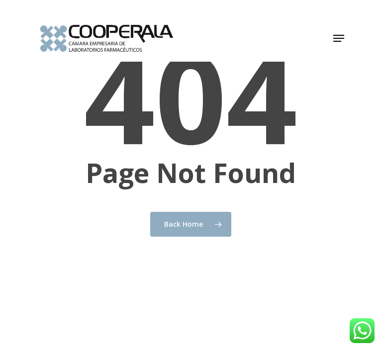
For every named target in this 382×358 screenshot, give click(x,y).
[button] (338, 38)
